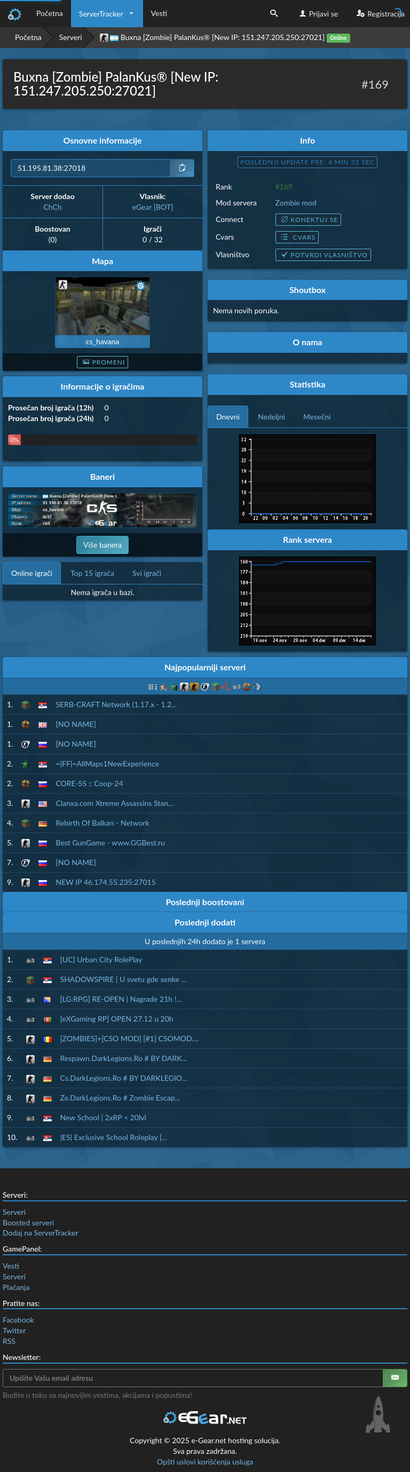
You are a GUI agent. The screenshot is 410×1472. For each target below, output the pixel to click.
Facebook (18, 1319)
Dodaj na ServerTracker (40, 1232)
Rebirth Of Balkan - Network (102, 822)
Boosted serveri (28, 1222)
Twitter (14, 1330)
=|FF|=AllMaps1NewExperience (107, 763)
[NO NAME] (76, 724)
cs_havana (103, 341)
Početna (49, 13)
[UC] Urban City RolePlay (101, 959)
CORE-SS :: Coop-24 (89, 783)
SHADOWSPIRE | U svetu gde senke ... (123, 979)
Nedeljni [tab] (271, 416)
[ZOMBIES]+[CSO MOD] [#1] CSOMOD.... (129, 1038)
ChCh (52, 206)
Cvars (297, 237)
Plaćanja (16, 1287)
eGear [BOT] (153, 206)
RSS (9, 1341)
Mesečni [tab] (317, 416)
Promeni (102, 362)
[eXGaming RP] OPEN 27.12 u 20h (117, 1018)
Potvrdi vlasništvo (323, 255)
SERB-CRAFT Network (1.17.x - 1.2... (116, 704)
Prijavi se (317, 13)
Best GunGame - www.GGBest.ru (110, 842)
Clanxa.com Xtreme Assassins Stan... (115, 803)
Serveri (70, 37)
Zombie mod (296, 202)
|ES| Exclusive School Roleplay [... (114, 1137)
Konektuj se (308, 220)
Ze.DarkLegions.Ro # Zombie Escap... (120, 1097)
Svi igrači (146, 572)
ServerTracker (101, 13)
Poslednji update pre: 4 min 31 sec (308, 162)
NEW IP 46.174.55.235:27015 (105, 882)
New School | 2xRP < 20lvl (103, 1117)
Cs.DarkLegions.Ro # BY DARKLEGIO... (123, 1077)
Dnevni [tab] (228, 416)
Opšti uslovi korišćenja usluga (205, 1461)
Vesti (159, 13)
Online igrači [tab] (31, 572)
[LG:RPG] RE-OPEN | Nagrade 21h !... (121, 998)
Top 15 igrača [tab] (92, 572)
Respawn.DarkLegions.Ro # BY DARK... (123, 1058)
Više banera (102, 544)
